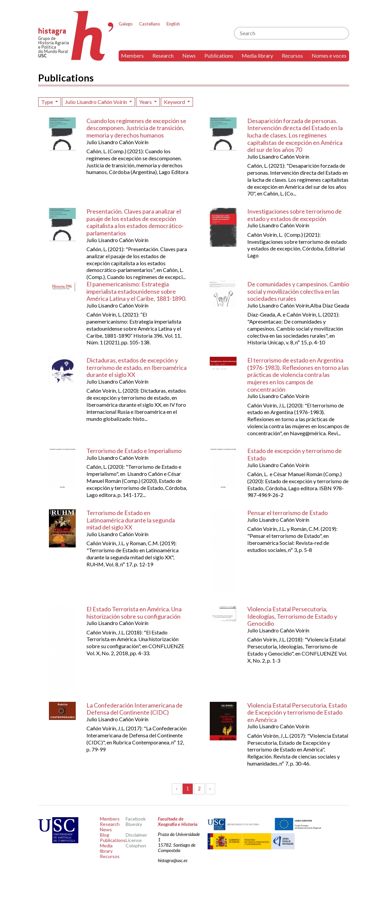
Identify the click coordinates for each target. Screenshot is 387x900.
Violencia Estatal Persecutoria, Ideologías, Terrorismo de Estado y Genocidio (292, 616)
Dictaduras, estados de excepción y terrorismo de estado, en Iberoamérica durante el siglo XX (136, 367)
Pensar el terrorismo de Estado (287, 512)
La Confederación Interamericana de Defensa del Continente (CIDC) (134, 708)
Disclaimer (136, 835)
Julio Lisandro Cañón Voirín (96, 102)
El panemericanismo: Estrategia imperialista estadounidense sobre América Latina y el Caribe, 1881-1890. (136, 291)
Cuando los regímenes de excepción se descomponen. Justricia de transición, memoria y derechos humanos (136, 128)
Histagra (76, 36)
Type (47, 102)
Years (146, 102)
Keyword (175, 102)
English (173, 23)
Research (163, 55)
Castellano (149, 23)
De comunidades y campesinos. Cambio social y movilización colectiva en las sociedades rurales (298, 291)
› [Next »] (210, 788)
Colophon (136, 845)
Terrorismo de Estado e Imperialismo (134, 450)
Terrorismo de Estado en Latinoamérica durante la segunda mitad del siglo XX (130, 520)
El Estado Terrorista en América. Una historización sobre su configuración (134, 612)
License (134, 840)
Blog (104, 835)
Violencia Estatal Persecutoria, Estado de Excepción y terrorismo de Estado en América (297, 712)
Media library (257, 55)
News (189, 55)
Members (132, 55)
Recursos (292, 55)
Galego (126, 23)
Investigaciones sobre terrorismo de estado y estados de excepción (294, 215)
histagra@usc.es (172, 860)
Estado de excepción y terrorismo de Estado (294, 454)
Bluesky (134, 824)
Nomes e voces (329, 55)
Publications (218, 55)
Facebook (136, 819)
